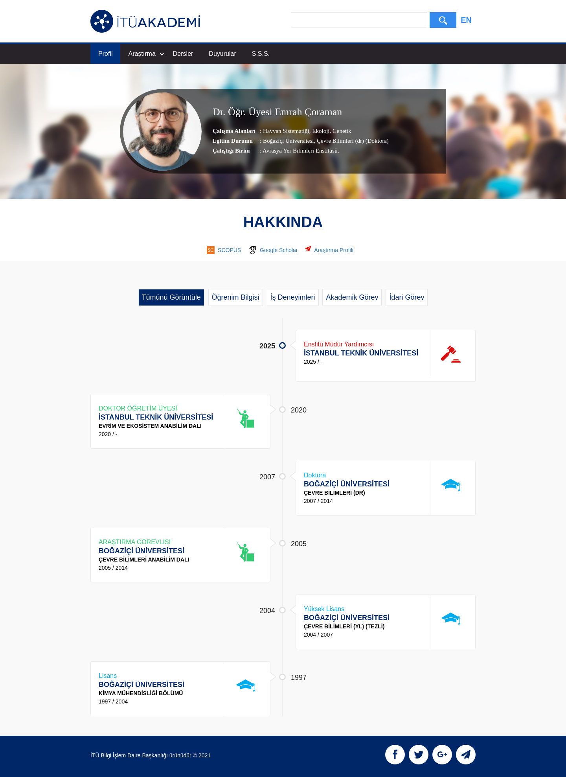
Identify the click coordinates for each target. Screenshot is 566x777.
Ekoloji (320, 131)
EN (466, 20)
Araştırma (146, 53)
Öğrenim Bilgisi (235, 297)
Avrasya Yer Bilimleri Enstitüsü (300, 150)
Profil (105, 53)
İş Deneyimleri (292, 297)
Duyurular (222, 53)
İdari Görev (406, 297)
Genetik (341, 131)
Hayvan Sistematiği (286, 131)
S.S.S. (261, 53)
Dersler (183, 53)
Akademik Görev (352, 297)
